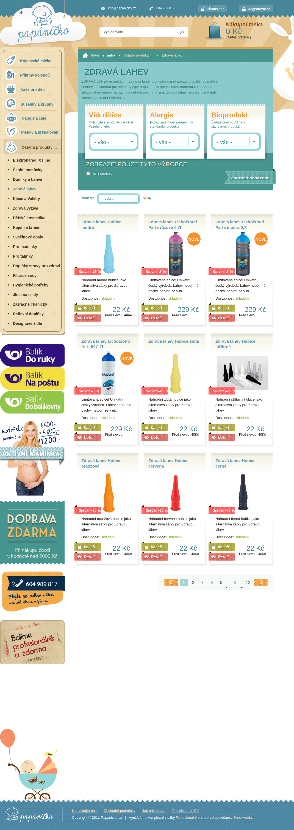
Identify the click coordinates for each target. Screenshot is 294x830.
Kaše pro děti (25, 88)
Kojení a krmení (27, 227)
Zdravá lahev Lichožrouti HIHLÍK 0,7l (105, 344)
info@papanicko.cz (122, 8)
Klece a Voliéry (26, 198)
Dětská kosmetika (29, 218)
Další (261, 582)
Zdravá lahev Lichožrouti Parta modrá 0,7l (239, 225)
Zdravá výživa (25, 208)
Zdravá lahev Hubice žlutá (173, 341)
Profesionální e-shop (192, 817)
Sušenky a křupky (29, 103)
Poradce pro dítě (185, 811)
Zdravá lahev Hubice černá (235, 463)
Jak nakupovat (153, 811)
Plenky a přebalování (32, 131)
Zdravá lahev (25, 189)
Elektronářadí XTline (31, 160)
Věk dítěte (105, 115)
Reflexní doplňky (28, 314)
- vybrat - (109, 198)
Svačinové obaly (28, 237)
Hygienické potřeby (30, 285)
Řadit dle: (88, 198)
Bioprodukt (229, 115)
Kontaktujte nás (84, 811)
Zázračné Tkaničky (30, 304)
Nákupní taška (244, 24)
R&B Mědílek (101, 174)
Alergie (161, 115)
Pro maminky (25, 246)
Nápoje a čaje (25, 117)
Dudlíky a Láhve (27, 179)
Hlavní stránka (99, 55)
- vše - (102, 142)
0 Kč (234, 31)
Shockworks (243, 817)
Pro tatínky (23, 256)
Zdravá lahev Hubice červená (168, 463)
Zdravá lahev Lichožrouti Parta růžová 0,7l (172, 225)
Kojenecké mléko (28, 60)
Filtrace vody (25, 275)
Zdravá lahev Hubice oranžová (101, 463)
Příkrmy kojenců (27, 74)
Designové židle (27, 323)
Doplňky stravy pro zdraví (36, 266)
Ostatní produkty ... (31, 146)
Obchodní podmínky (119, 811)
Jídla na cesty (25, 294)
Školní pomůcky (27, 170)
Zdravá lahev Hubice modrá (101, 225)
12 (248, 582)
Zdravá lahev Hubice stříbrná (235, 344)
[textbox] (137, 32)
